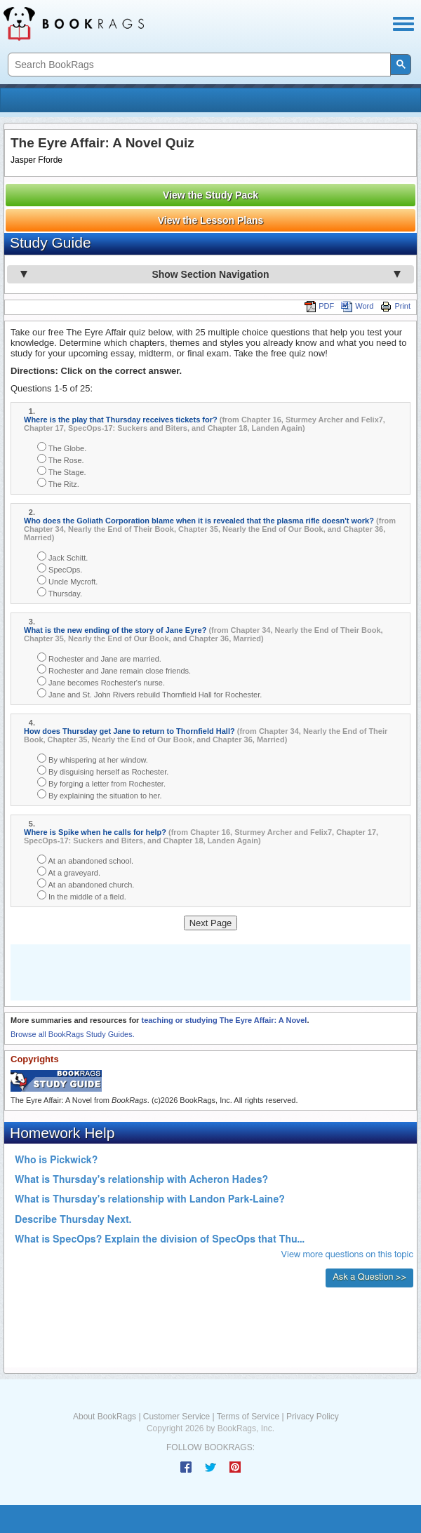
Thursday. (59, 592)
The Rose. (60, 459)
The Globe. (61, 447)
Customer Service (176, 1416)
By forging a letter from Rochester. (101, 782)
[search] (198, 65)
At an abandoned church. (85, 883)
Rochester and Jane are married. (99, 657)
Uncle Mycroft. (67, 580)
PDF (319, 306)
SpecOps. (59, 568)
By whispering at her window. (92, 759)
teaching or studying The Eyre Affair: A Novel (224, 1020)
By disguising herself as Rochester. (102, 770)
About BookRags (104, 1416)
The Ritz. (58, 483)
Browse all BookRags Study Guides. (73, 1034)
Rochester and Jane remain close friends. (114, 669)
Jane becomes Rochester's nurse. (101, 681)
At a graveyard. (68, 871)
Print (395, 306)
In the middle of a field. (81, 895)
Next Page (210, 923)
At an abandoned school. (85, 860)
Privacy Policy (312, 1416)
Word (357, 306)
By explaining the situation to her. (99, 794)
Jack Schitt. (62, 556)
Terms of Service (248, 1416)
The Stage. (61, 471)
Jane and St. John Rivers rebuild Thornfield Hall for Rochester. (149, 693)
